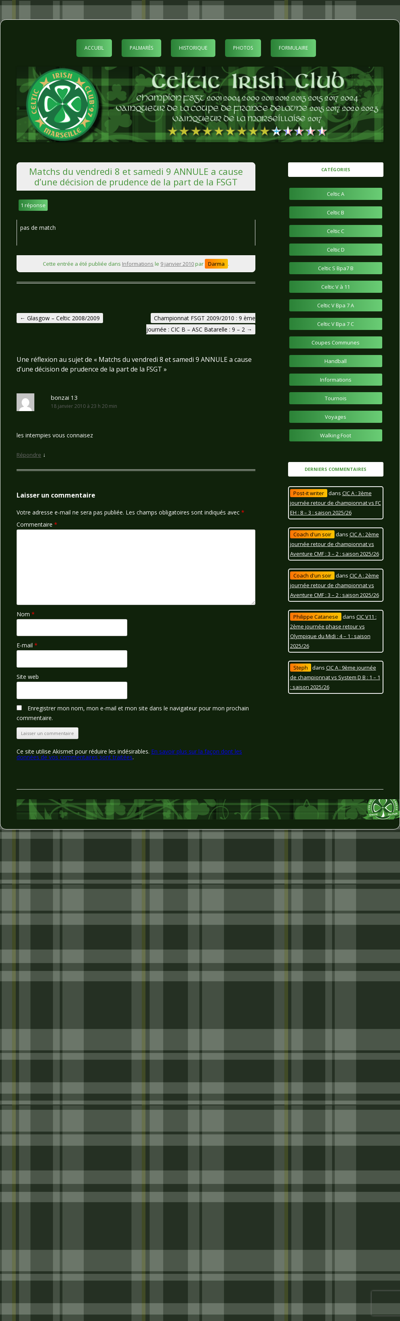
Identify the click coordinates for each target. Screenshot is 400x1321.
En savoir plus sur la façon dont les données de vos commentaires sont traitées (129, 754)
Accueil (94, 47)
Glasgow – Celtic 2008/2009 (60, 318)
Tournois (336, 398)
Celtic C (335, 231)
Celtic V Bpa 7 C (335, 324)
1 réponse (33, 205)
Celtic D (336, 249)
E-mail (27, 645)
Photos (243, 47)
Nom (26, 614)
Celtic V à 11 (335, 286)
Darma (216, 263)
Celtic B (335, 212)
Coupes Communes (336, 342)
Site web (28, 676)
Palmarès (141, 47)
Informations (138, 263)
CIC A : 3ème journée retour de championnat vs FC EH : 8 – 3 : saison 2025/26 (335, 502)
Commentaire (37, 524)
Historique (193, 47)
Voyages (335, 416)
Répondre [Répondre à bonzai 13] (29, 454)
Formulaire (293, 47)
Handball (335, 361)
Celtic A (335, 193)
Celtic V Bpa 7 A (335, 305)
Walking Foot (335, 435)
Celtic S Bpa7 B (336, 268)
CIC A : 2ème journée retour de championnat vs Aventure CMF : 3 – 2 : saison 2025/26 (334, 544)
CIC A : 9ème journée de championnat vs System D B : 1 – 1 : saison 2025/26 (335, 677)
